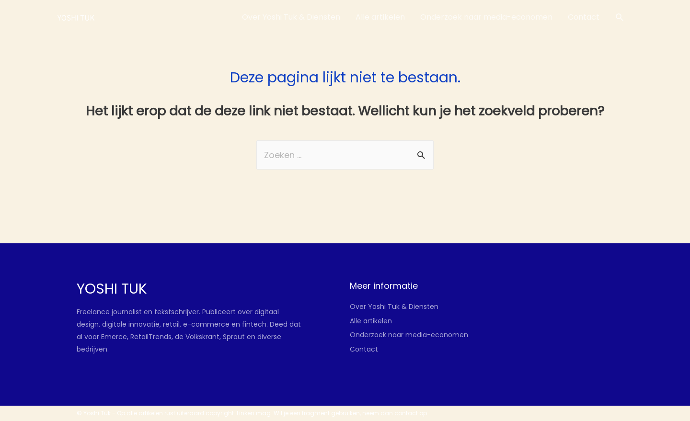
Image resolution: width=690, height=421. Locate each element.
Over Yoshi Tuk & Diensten (394, 306)
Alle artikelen (371, 321)
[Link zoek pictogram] (620, 17)
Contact (364, 349)
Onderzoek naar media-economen (409, 335)
